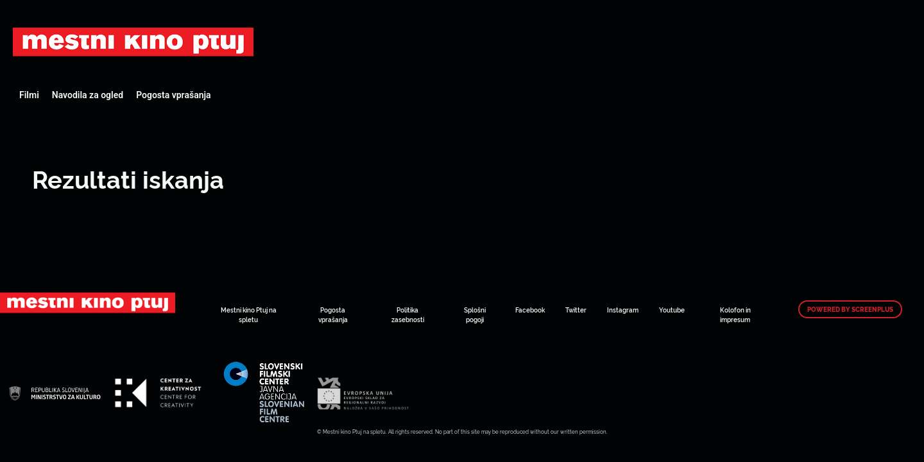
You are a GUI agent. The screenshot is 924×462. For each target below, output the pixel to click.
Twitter (575, 309)
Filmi (29, 95)
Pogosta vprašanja (173, 95)
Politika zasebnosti (407, 314)
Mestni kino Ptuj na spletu (249, 314)
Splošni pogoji (475, 314)
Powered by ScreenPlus (850, 309)
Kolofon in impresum (735, 314)
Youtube (672, 309)
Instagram (622, 309)
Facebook (530, 309)
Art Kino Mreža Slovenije (133, 41)
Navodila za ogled (87, 95)
